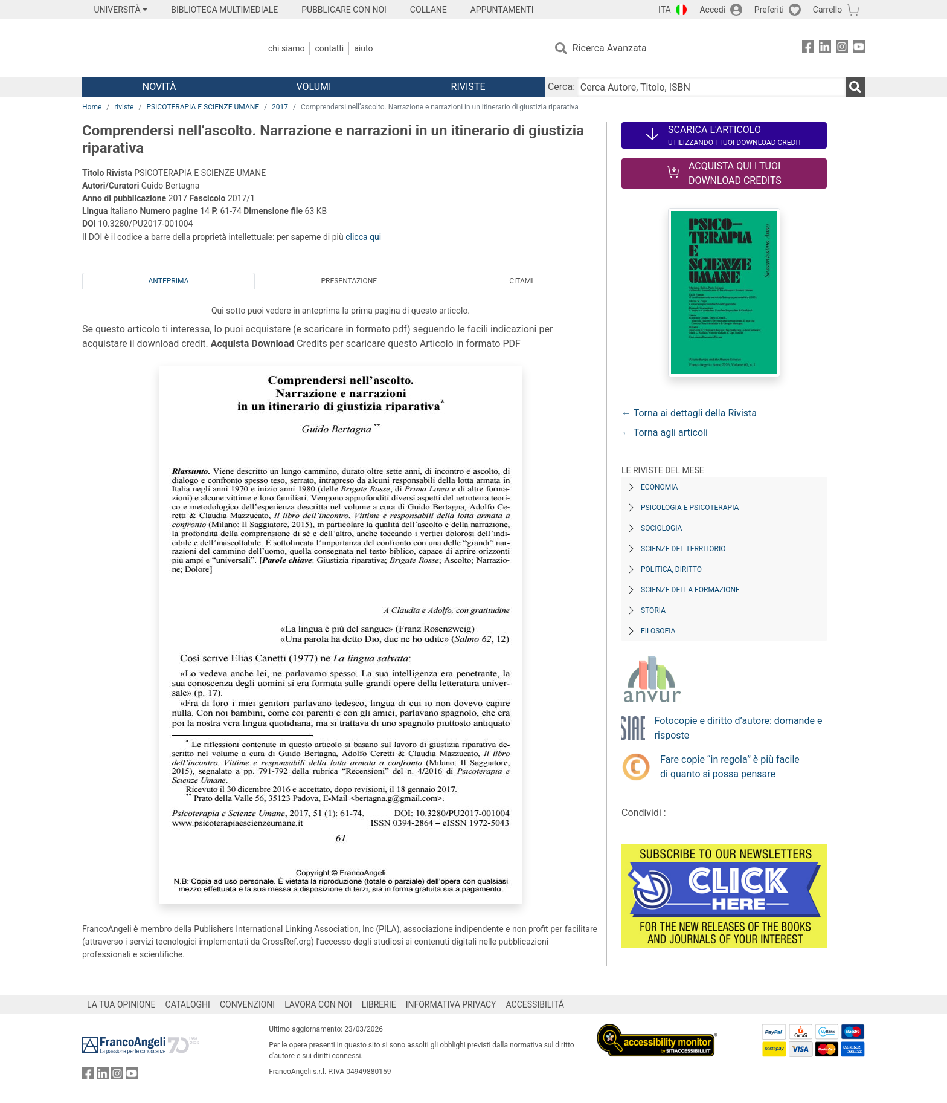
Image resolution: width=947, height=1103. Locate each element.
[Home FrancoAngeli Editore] (162, 48)
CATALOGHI (187, 1004)
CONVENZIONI (247, 1004)
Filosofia (658, 631)
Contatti (329, 48)
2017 (280, 107)
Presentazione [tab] (349, 281)
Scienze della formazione (690, 590)
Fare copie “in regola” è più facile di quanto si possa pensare (730, 767)
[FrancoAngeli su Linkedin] (825, 48)
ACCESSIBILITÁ (535, 1004)
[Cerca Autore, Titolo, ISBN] (711, 87)
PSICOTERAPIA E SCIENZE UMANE (202, 107)
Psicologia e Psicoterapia (690, 507)
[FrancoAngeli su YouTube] (859, 48)
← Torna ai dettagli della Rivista (689, 413)
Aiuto (363, 48)
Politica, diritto (671, 569)
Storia (653, 610)
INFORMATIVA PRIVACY (451, 1004)
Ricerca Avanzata (610, 48)
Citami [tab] (521, 281)
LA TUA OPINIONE (121, 1004)
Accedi (712, 10)
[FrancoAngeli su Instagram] (842, 48)
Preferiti (769, 10)
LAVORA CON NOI (318, 1004)
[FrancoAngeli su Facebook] (808, 48)
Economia (659, 487)
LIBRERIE (379, 1004)
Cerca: (561, 86)
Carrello (827, 10)
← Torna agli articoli (664, 432)
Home (91, 107)
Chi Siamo (286, 48)
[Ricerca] (855, 87)
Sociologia (661, 528)
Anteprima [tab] (169, 281)
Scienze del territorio (683, 549)
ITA (664, 10)
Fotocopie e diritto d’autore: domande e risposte (739, 728)
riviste (123, 107)
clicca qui (363, 237)
